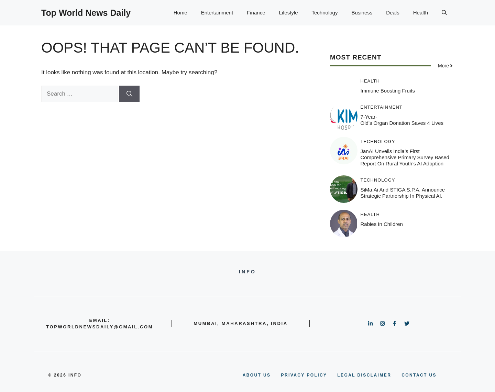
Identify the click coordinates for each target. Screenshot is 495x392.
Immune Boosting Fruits (388, 91)
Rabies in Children (382, 224)
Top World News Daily (86, 13)
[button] (444, 12)
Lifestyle (288, 12)
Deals (392, 12)
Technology (325, 12)
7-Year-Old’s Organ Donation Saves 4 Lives (402, 120)
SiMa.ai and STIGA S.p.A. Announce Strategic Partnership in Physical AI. (403, 193)
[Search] (129, 94)
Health (420, 12)
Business (361, 12)
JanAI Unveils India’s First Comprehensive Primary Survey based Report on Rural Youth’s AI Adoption (405, 157)
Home (180, 12)
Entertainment (217, 12)
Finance (256, 12)
